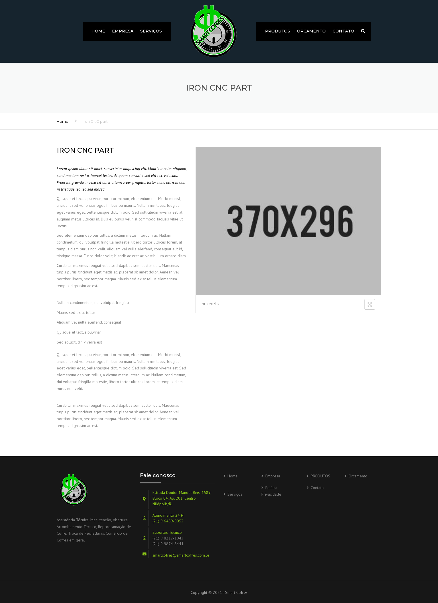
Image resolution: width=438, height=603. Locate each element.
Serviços (151, 31)
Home (98, 31)
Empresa (122, 31)
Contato (343, 31)
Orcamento (311, 31)
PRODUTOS (277, 31)
